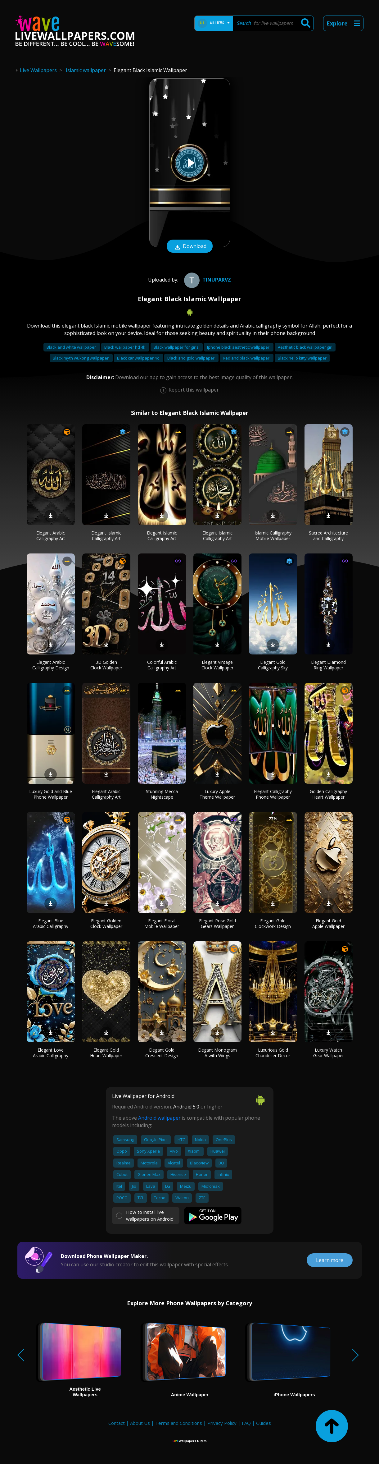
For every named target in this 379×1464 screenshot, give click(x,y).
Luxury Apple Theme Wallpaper (217, 794)
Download (189, 247)
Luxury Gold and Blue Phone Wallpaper (50, 794)
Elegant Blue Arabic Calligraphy (50, 923)
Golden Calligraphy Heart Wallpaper (328, 794)
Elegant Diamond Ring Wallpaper (328, 665)
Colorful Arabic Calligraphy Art (162, 665)
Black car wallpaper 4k (138, 358)
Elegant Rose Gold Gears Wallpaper (217, 923)
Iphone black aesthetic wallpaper (238, 347)
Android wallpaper (159, 1117)
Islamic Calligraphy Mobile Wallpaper (273, 535)
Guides (263, 1423)
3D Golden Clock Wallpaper (106, 665)
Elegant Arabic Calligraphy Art (50, 535)
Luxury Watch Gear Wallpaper (328, 1052)
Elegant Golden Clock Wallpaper (106, 923)
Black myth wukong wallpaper (81, 358)
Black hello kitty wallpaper (302, 358)
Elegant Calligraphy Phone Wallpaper (273, 794)
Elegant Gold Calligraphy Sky (273, 665)
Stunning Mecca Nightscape (162, 794)
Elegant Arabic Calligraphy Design (50, 665)
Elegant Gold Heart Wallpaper (106, 1052)
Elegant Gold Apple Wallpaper (328, 923)
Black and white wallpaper (72, 347)
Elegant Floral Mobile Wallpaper (161, 923)
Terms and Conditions (178, 1423)
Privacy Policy (222, 1423)
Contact (116, 1423)
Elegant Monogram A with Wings (217, 1052)
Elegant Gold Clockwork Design (273, 923)
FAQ (246, 1423)
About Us (140, 1423)
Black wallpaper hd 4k (125, 347)
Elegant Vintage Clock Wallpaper (217, 665)
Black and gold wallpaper (191, 358)
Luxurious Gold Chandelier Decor (272, 1052)
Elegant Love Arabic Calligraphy (50, 1052)
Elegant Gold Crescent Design (161, 1052)
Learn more (329, 1260)
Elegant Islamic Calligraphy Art (106, 535)
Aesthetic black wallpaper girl (305, 347)
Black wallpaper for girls (177, 347)
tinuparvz (207, 279)
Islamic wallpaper (86, 70)
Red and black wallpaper (246, 358)
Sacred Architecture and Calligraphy (328, 535)
